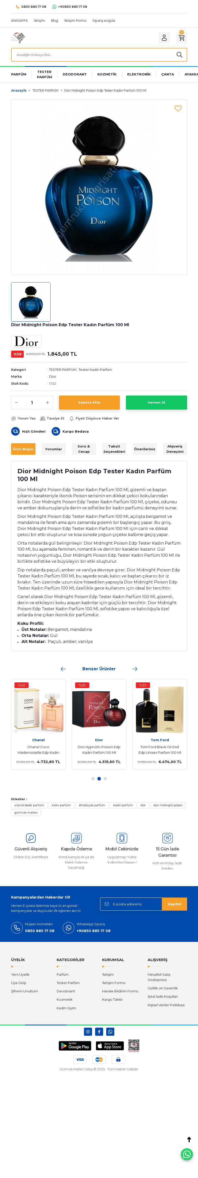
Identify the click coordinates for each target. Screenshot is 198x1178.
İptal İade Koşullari (163, 996)
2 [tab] (99, 778)
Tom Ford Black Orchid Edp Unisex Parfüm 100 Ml (101, 749)
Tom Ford (101, 740)
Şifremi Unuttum (24, 991)
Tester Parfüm (68, 983)
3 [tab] (105, 778)
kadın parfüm (123, 805)
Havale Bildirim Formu (120, 991)
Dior (52, 376)
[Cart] (181, 37)
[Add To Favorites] (178, 108)
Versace (162, 740)
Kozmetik (65, 999)
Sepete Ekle (89, 402)
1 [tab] (93, 778)
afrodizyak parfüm (92, 805)
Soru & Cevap (84, 449)
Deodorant (66, 991)
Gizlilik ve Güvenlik (163, 988)
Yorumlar (53, 449)
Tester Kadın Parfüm (95, 370)
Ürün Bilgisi (23, 449)
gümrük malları (26, 812)
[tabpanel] (40, 724)
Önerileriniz (144, 449)
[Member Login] (164, 37)
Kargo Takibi (112, 999)
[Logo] (18, 37)
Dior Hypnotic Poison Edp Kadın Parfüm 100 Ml (40, 749)
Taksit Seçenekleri (114, 449)
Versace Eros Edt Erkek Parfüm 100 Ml (162, 749)
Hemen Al (156, 402)
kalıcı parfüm (61, 805)
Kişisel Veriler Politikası (166, 1005)
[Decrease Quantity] (16, 402)
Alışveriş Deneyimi (175, 449)
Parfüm (63, 974)
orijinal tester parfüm (29, 805)
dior (143, 805)
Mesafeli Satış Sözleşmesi (159, 977)
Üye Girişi (18, 983)
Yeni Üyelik (20, 974)
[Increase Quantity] (47, 402)
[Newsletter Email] (143, 904)
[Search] (99, 55)
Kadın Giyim (66, 1008)
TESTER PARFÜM (62, 370)
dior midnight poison (168, 805)
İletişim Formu (113, 983)
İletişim (108, 974)
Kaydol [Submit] (174, 904)
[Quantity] (31, 402)
